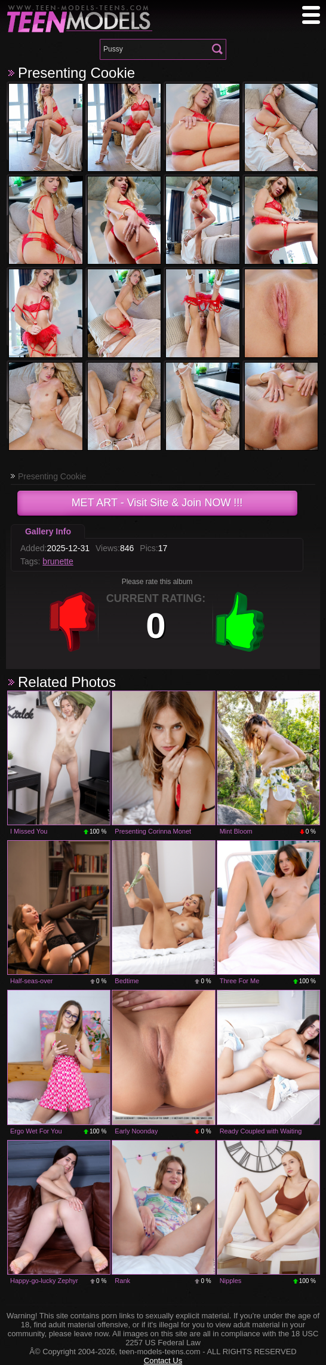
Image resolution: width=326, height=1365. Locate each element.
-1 (73, 622)
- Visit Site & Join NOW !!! (157, 503)
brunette (57, 561)
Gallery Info (48, 531)
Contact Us (163, 1360)
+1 (240, 622)
